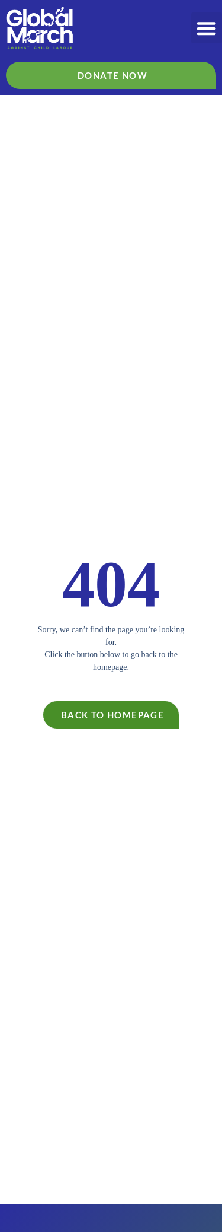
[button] (207, 28)
